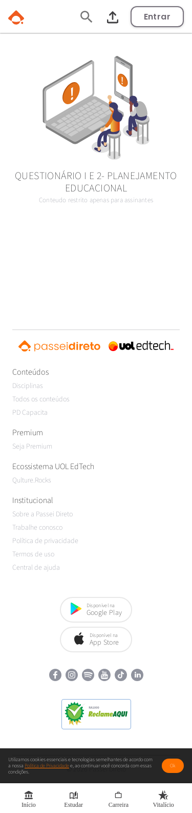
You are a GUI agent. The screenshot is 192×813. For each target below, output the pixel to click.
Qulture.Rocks (31, 480)
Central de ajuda (36, 567)
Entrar (157, 17)
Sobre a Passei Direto (42, 514)
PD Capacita (30, 412)
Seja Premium (32, 446)
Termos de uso (33, 554)
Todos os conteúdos (41, 399)
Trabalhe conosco (37, 527)
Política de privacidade (45, 541)
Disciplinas (27, 386)
